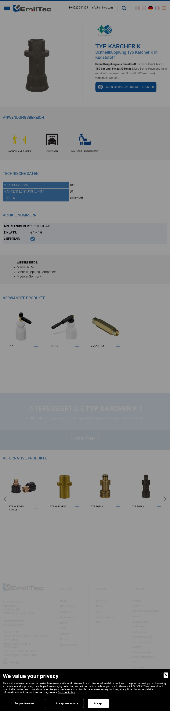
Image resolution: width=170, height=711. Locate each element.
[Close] (166, 675)
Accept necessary (67, 703)
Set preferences (24, 703)
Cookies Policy (66, 692)
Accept (98, 703)
